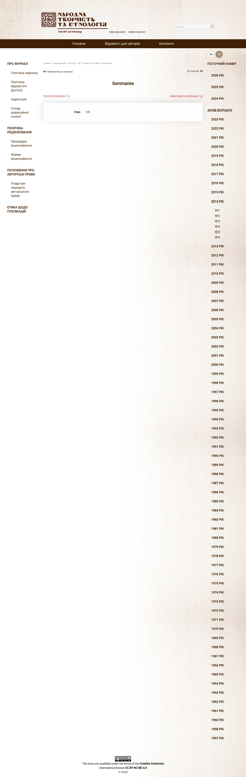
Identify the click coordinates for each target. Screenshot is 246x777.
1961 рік (217, 711)
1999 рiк (217, 374)
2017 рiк (217, 174)
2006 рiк (217, 310)
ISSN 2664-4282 (117, 32)
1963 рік (217, 693)
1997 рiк (217, 392)
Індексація (19, 99)
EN (219, 54)
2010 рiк (217, 273)
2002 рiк (217, 346)
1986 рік (217, 492)
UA (211, 54)
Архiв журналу (219, 110)
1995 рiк (217, 410)
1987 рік (217, 483)
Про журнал (17, 64)
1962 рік (217, 702)
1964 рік (217, 683)
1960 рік (217, 720)
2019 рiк (217, 156)
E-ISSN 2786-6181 (137, 32)
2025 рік (217, 87)
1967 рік (217, 656)
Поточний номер (221, 64)
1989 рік (217, 465)
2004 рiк (217, 328)
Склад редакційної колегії (20, 112)
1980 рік (217, 538)
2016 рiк (217, 183)
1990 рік (217, 456)
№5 (217, 232)
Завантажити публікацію (184, 95)
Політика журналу (24, 73)
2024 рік (217, 99)
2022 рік (217, 128)
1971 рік (217, 620)
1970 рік (217, 629)
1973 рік (217, 601)
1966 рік (217, 665)
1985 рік (217, 501)
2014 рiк (217, 201)
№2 (217, 216)
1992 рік (217, 437)
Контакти (166, 44)
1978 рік (217, 556)
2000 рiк (217, 365)
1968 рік (217, 647)
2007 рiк (217, 301)
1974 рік (217, 592)
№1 (217, 210)
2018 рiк (217, 165)
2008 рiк (217, 292)
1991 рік (217, 447)
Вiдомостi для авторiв (122, 44)
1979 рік (217, 547)
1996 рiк (217, 401)
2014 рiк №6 (193, 71)
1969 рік (217, 638)
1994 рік (217, 419)
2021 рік (217, 137)
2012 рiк (217, 255)
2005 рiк (217, 319)
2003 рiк (217, 337)
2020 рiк (217, 147)
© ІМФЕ (123, 772)
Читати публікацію (54, 95)
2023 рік (217, 119)
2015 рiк (217, 192)
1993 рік (217, 428)
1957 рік (217, 738)
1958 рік (217, 729)
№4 (217, 226)
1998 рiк (217, 383)
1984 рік (217, 510)
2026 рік (217, 75)
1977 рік (217, 565)
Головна (79, 44)
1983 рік (217, 519)
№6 (217, 237)
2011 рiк (217, 264)
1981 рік (217, 529)
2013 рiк (217, 246)
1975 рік (217, 583)
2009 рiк (217, 283)
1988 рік (217, 474)
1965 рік (217, 674)
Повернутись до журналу (60, 71)
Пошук (214, 26)
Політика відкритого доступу (19, 86)
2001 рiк (217, 355)
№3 (217, 221)
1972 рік (217, 611)
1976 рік (217, 574)
